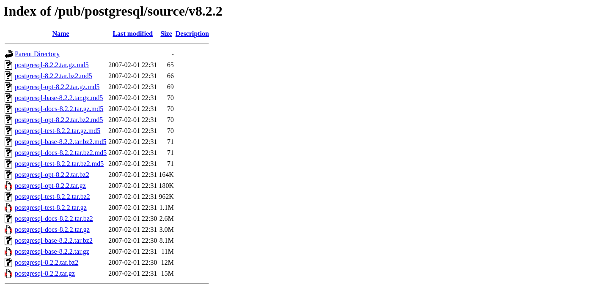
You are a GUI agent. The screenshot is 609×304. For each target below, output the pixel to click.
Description (192, 33)
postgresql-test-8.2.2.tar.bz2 (52, 196)
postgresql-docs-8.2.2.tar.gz (52, 229)
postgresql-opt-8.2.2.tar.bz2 (52, 174)
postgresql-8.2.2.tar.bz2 (46, 262)
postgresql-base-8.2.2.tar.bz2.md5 (60, 141)
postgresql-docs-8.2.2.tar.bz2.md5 (61, 152)
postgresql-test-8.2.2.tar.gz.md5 (57, 130)
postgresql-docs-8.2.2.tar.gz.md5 (59, 108)
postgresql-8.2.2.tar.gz (45, 273)
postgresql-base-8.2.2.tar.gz (52, 251)
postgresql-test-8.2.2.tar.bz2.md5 (59, 163)
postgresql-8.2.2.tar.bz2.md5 (53, 75)
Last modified (133, 33)
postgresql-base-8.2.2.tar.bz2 (54, 240)
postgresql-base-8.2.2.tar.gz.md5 (59, 97)
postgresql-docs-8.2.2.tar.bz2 (54, 218)
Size (166, 33)
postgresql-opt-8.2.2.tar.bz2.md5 (59, 119)
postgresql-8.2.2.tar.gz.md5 (52, 64)
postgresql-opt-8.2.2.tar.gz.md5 (57, 86)
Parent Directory (37, 53)
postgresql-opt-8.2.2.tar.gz (50, 185)
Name (60, 33)
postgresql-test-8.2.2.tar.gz (51, 207)
